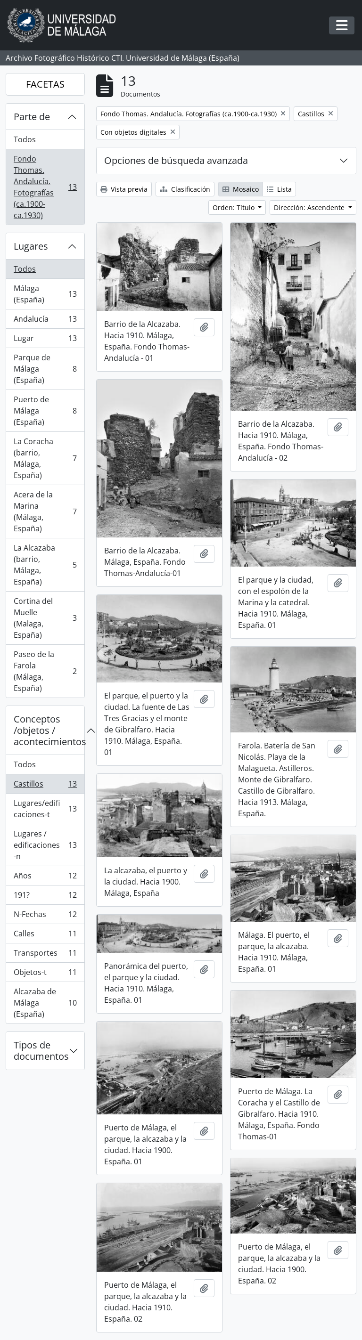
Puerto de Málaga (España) (45, 410)
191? (45, 897)
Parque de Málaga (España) (45, 368)
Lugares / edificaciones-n (45, 844)
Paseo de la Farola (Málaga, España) (45, 671)
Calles (45, 935)
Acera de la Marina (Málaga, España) (45, 511)
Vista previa (124, 189)
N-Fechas (45, 916)
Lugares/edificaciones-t (45, 809)
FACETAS (45, 84)
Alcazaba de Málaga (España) (45, 1002)
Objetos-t (45, 974)
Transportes (45, 955)
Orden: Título (234, 207)
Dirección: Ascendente (310, 207)
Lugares (31, 246)
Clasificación (185, 189)
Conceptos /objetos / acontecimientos (49, 730)
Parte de (32, 116)
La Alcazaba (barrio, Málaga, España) (45, 565)
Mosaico (240, 189)
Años (45, 877)
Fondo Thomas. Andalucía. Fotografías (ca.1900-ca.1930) (45, 187)
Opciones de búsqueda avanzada (176, 160)
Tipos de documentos (41, 1051)
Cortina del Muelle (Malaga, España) (45, 618)
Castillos (45, 786)
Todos (25, 139)
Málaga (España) (45, 294)
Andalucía (45, 321)
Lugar (45, 340)
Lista (279, 189)
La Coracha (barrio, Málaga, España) (45, 458)
